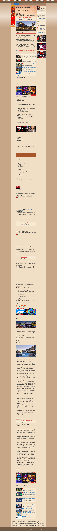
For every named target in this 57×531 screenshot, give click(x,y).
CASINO (42, 10)
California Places (26, 4)
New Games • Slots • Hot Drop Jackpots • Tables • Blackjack (27, 257)
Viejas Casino (24, 221)
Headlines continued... (19, 75)
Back (18, 221)
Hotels (33, 33)
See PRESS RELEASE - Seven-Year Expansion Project (22, 48)
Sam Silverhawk (30, 529)
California (13, 4)
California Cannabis (21, 4)
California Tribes (30, 4)
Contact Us (42, 529)
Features (26, 33)
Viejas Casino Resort (30, 209)
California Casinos (16, 4)
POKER (44, 10)
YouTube (22, 210)
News (19, 33)
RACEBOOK (41, 11)
